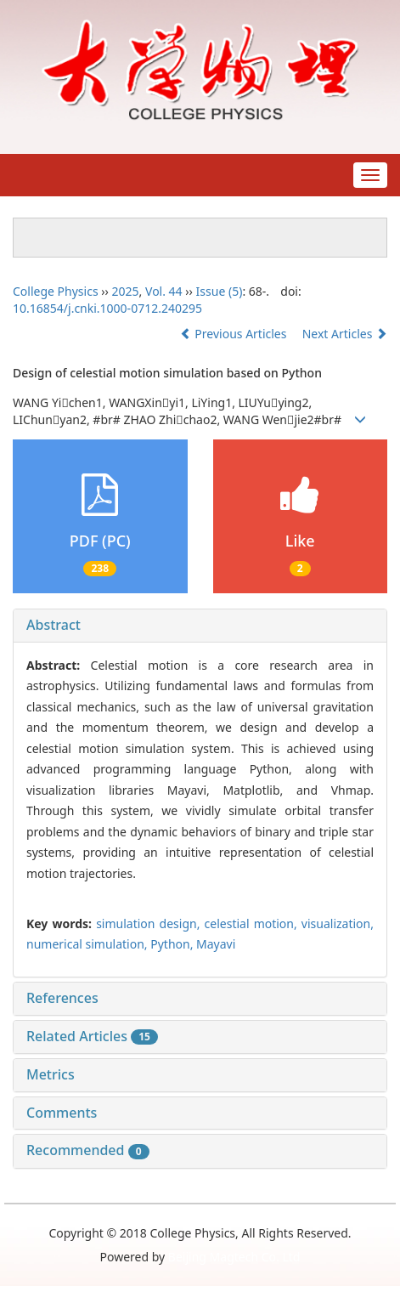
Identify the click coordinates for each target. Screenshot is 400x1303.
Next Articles (344, 334)
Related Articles (92, 1036)
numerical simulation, (88, 944)
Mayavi (215, 944)
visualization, (337, 923)
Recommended (87, 1150)
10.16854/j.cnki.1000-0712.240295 (107, 308)
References (62, 998)
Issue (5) (219, 291)
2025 (125, 291)
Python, (173, 944)
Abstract (53, 624)
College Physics (56, 291)
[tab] (200, 625)
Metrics (50, 1074)
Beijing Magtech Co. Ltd (234, 1257)
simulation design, (150, 923)
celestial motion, (253, 923)
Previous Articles (235, 334)
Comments (61, 1112)
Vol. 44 (164, 291)
